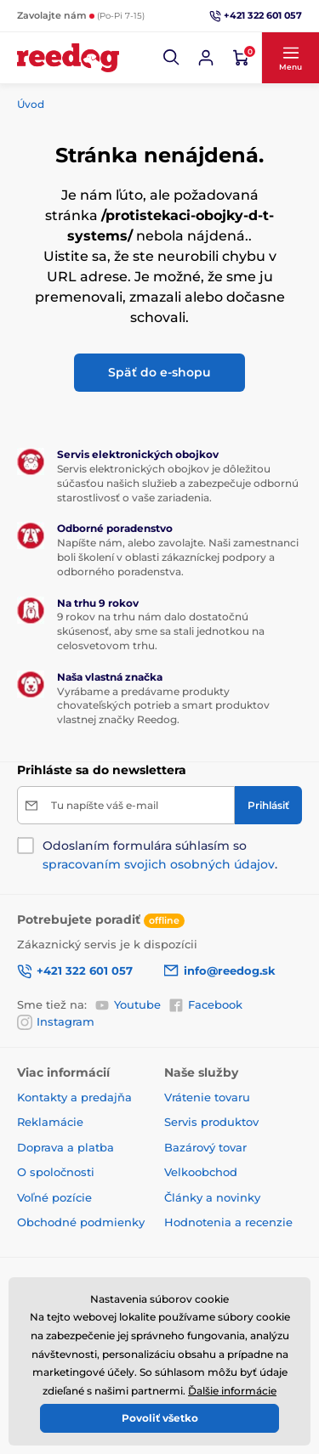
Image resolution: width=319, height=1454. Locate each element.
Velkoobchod (200, 1172)
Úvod (30, 104)
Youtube (127, 1004)
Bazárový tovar (205, 1147)
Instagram (55, 1022)
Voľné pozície (54, 1197)
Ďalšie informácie (232, 1390)
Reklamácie (50, 1122)
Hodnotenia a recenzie (228, 1222)
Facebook (205, 1004)
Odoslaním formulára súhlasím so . (160, 855)
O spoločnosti (55, 1172)
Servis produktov (211, 1122)
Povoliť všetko (160, 1418)
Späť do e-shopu (159, 372)
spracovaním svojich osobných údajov (159, 864)
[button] (172, 57)
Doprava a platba (65, 1147)
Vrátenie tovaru (207, 1097)
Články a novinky (212, 1197)
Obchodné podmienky (81, 1222)
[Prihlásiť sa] (206, 57)
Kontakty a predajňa (74, 1097)
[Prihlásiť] (268, 805)
